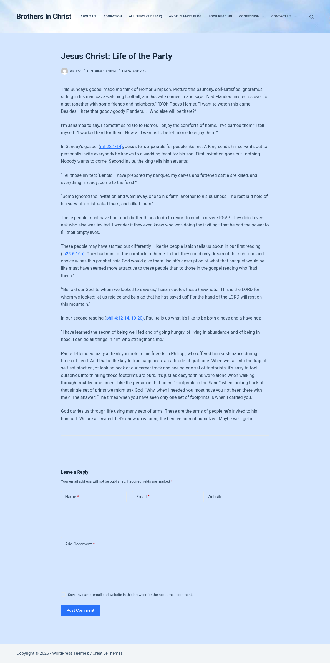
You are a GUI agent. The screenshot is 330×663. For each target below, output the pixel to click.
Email (143, 496)
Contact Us (285, 16)
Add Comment (80, 544)
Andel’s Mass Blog (185, 16)
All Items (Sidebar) (145, 16)
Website (215, 496)
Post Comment (80, 610)
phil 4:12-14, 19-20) (125, 318)
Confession (252, 16)
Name (72, 496)
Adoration (112, 16)
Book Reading (220, 16)
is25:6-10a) (73, 253)
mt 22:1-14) (111, 146)
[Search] (311, 17)
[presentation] (99, 518)
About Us (88, 16)
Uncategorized (135, 71)
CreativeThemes (108, 653)
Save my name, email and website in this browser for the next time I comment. (130, 595)
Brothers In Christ (43, 16)
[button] (263, 16)
